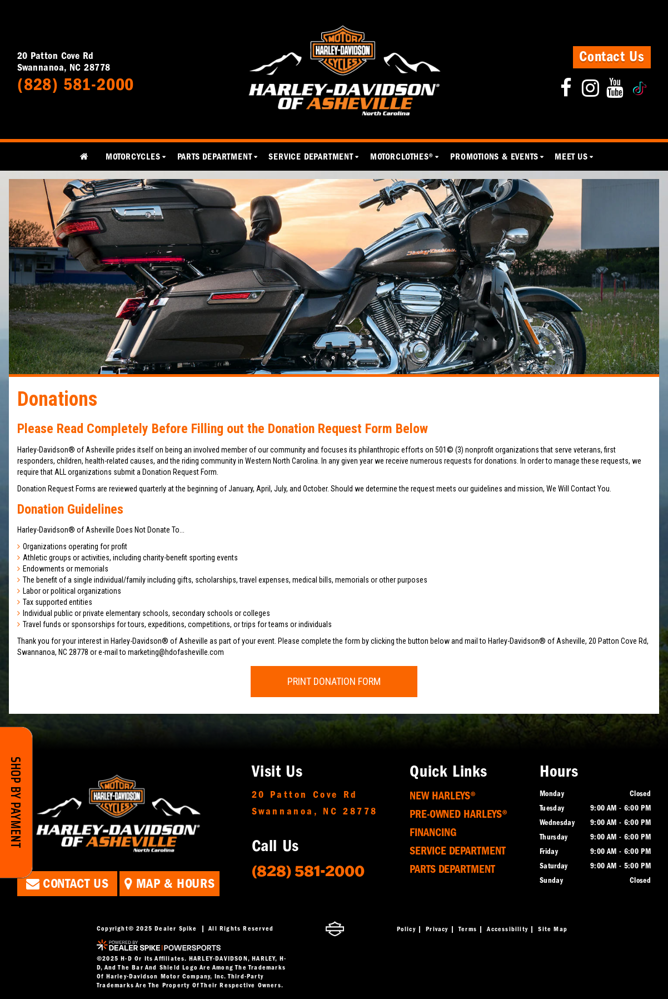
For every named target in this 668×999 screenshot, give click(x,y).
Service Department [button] (310, 157)
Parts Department (452, 869)
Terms (467, 929)
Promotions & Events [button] (494, 157)
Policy (406, 929)
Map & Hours (169, 883)
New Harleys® (443, 795)
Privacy (437, 929)
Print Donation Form (334, 681)
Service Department (458, 850)
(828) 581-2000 (308, 870)
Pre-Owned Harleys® (458, 814)
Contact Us (612, 56)
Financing (433, 832)
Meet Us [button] (571, 157)
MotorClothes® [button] (401, 157)
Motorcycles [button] (133, 157)
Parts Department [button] (214, 157)
